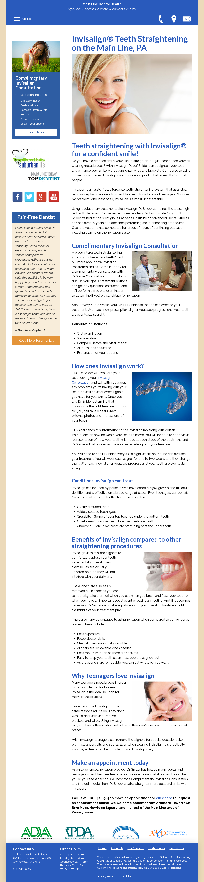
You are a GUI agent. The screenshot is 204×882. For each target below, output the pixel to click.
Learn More (36, 132)
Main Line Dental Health (102, 4)
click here (164, 798)
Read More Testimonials (36, 340)
